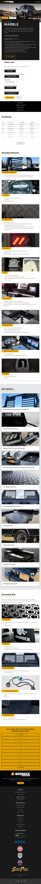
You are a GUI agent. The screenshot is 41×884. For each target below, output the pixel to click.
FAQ (20, 822)
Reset (18, 97)
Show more (20, 143)
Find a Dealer (10, 56)
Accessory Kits (20, 110)
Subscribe (20, 783)
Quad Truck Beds (20, 807)
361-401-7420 (20, 794)
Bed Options (20, 107)
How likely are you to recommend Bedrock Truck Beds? (20, 730)
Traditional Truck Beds (20, 805)
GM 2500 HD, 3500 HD (11, 76)
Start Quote (9, 97)
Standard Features (20, 105)
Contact (20, 875)
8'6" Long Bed (10, 87)
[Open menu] (3, 1)
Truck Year (7, 79)
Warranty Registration (20, 824)
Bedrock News (20, 820)
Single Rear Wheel (11, 93)
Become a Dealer (20, 812)
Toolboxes (20, 102)
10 (20, 767)
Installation (20, 818)
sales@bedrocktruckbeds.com (20, 792)
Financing (20, 826)
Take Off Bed (10, 71)
